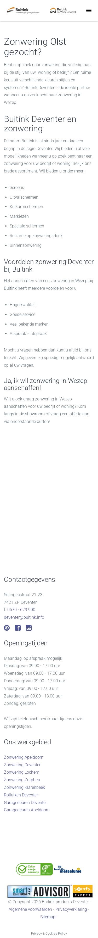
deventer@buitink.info (24, 617)
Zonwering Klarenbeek (24, 787)
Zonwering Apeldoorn (23, 757)
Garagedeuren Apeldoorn (27, 809)
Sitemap (47, 916)
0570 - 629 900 (21, 609)
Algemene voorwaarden (30, 909)
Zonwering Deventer (22, 764)
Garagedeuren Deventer (25, 802)
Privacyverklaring (71, 909)
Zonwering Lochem (21, 772)
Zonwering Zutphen (22, 779)
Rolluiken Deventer (21, 794)
